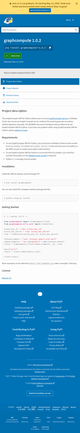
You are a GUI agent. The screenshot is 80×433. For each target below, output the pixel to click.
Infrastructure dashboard (55, 311)
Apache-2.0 (6, 278)
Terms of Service (55, 335)
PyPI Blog (55, 307)
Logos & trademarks (56, 317)
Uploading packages (22, 311)
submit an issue (21, 130)
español (19, 407)
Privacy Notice (55, 345)
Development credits (22, 348)
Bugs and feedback (24, 335)
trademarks (60, 376)
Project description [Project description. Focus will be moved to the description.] (12, 81)
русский (40, 409)
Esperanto (55, 409)
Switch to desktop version (40, 393)
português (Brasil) (44, 407)
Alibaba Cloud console (38, 155)
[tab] (40, 81)
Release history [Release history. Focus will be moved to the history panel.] (11, 95)
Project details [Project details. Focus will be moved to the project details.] (10, 88)
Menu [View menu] (70, 20)
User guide (22, 314)
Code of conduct (55, 342)
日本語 (33, 407)
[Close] (76, 3)
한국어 (63, 409)
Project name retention (22, 317)
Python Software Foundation (41, 383)
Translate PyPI (23, 342)
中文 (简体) (22, 409)
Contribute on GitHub (22, 338)
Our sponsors (56, 320)
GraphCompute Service (58, 118)
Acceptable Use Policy (55, 348)
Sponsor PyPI (23, 345)
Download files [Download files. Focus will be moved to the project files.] (10, 102)
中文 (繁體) (31, 409)
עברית (48, 409)
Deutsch (73, 407)
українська (56, 407)
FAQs (24, 320)
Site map (40, 385)
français (26, 407)
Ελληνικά (65, 407)
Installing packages (23, 307)
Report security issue (56, 338)
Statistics (56, 314)
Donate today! (40, 372)
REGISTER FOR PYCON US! (39, 10)
